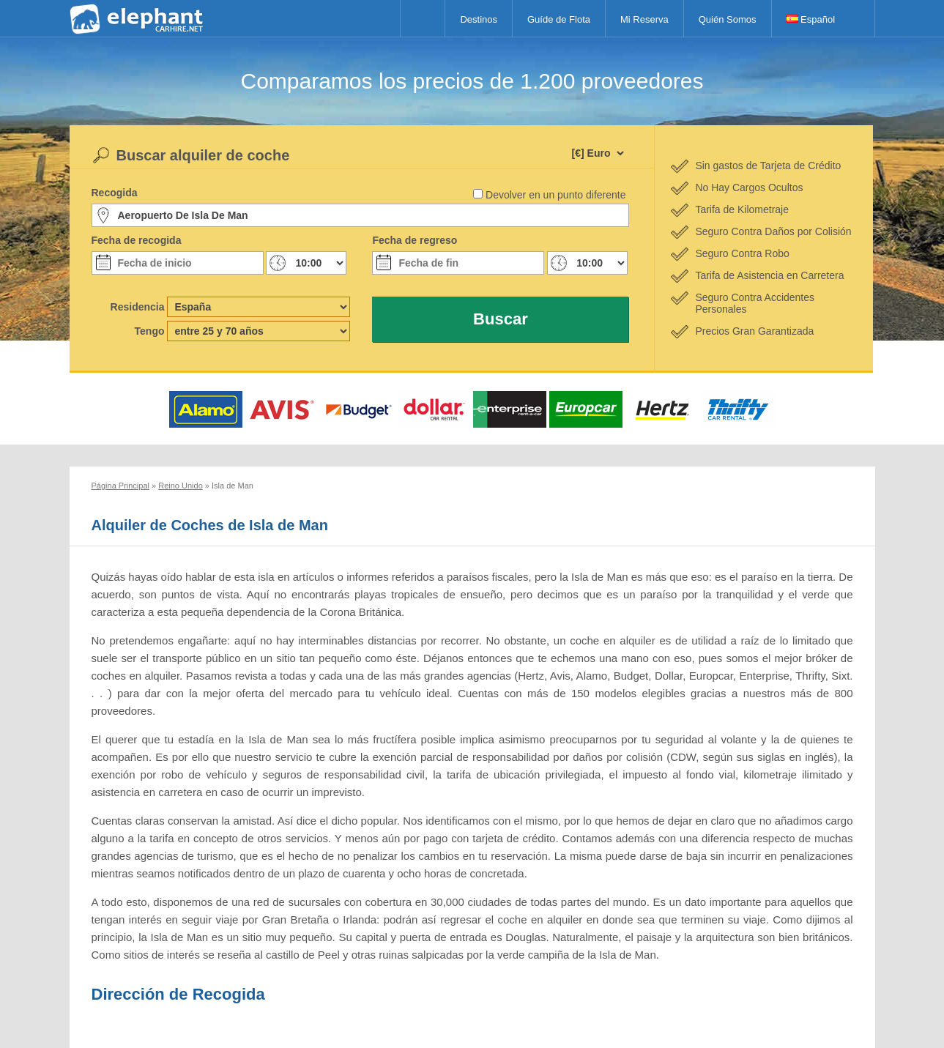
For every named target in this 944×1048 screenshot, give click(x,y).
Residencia (138, 307)
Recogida (115, 192)
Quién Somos (728, 19)
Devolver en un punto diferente (555, 195)
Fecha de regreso (414, 240)
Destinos (478, 19)
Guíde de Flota (558, 19)
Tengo (150, 331)
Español (811, 19)
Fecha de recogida (137, 240)
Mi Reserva (644, 19)
